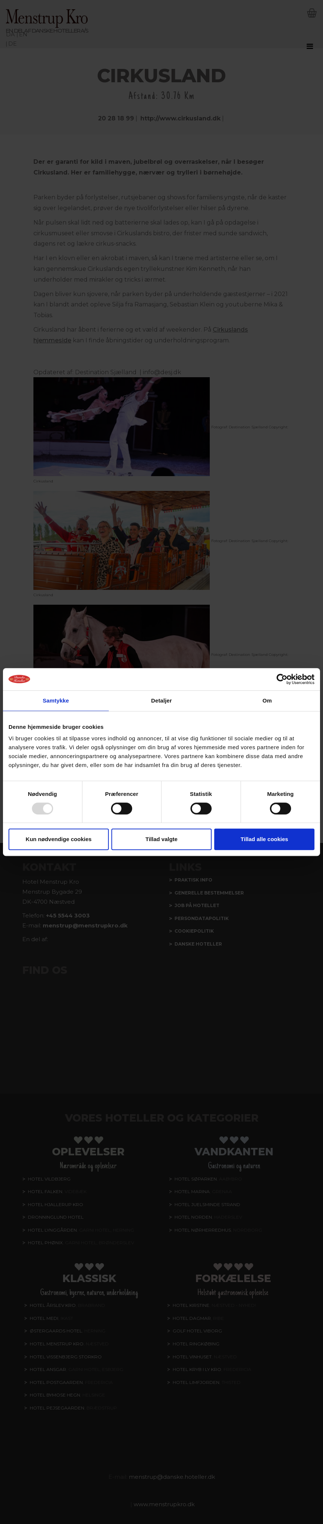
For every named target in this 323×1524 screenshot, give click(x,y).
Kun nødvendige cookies (59, 839)
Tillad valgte (161, 839)
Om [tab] (267, 700)
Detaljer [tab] (161, 700)
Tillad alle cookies (264, 839)
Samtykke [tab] (56, 700)
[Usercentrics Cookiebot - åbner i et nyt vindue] (281, 679)
